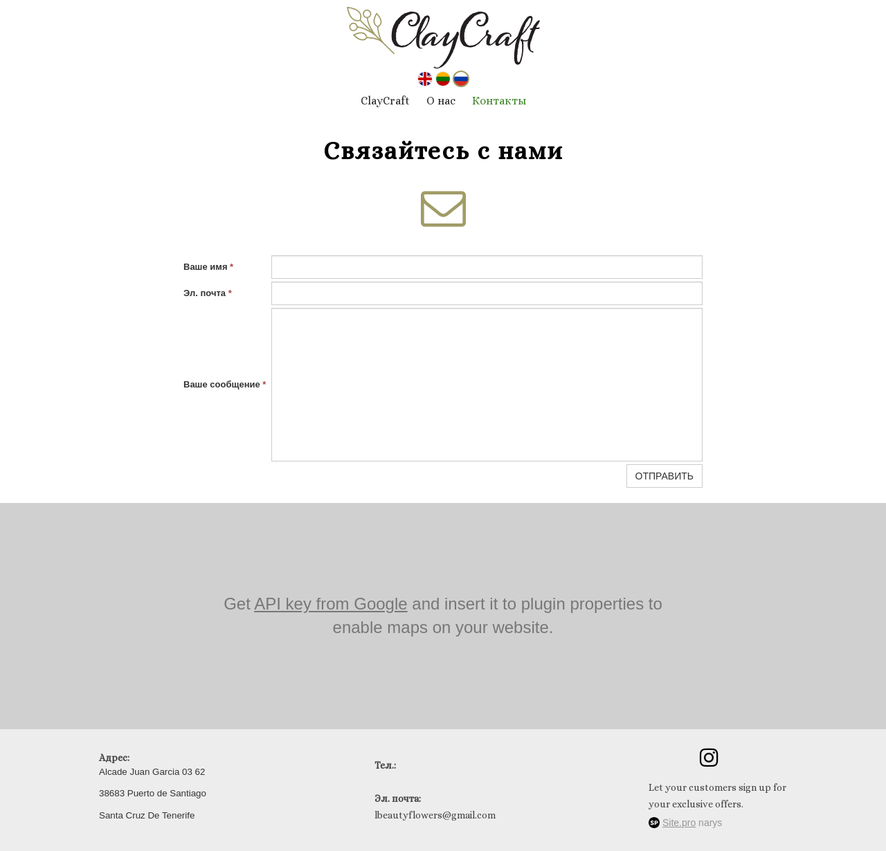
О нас (440, 100)
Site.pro (679, 822)
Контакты (499, 100)
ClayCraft (385, 100)
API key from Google (330, 603)
